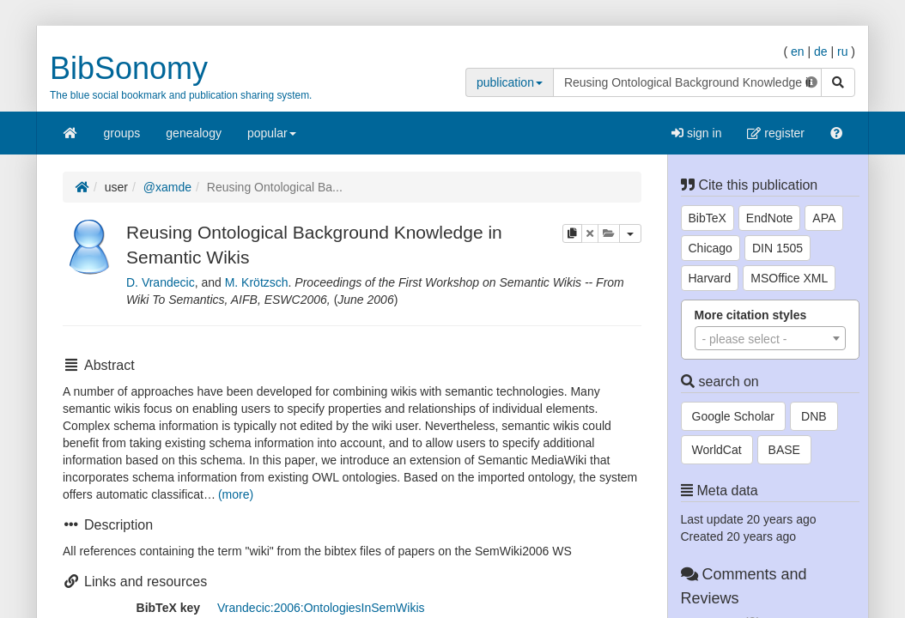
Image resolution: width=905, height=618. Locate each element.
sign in (696, 133)
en (798, 51)
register (776, 133)
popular (271, 138)
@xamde (167, 187)
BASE (784, 450)
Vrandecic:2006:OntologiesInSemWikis (321, 608)
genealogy (194, 133)
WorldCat (717, 450)
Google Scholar (733, 416)
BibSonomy (129, 68)
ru (842, 51)
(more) (235, 494)
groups (122, 133)
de (821, 51)
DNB (814, 416)
